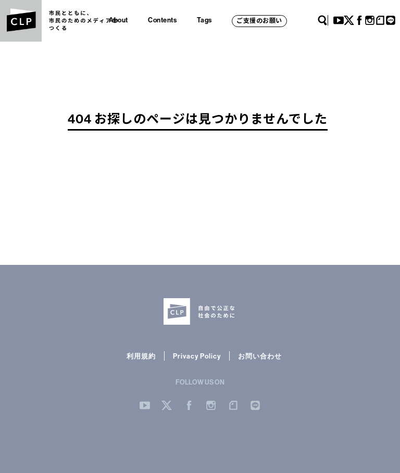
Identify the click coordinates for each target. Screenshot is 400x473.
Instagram (370, 20)
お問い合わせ (260, 356)
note (380, 20)
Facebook (359, 20)
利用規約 (141, 356)
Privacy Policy (197, 356)
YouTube (338, 20)
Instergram (211, 405)
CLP (21, 21)
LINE (390, 20)
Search (322, 20)
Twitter (349, 20)
